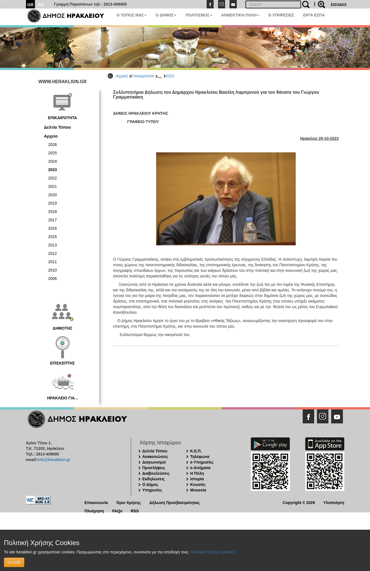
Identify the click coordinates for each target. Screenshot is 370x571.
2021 (52, 186)
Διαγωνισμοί (154, 462)
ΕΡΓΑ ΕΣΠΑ (314, 15)
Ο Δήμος (150, 484)
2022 (52, 178)
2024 (52, 161)
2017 (52, 220)
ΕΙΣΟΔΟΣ (339, 5)
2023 (170, 76)
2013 (52, 245)
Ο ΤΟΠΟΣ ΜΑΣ (132, 15)
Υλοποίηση (333, 502)
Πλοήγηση (94, 510)
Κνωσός (198, 484)
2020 (52, 195)
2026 (52, 144)
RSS (135, 510)
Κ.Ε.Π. (196, 451)
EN (41, 4)
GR (30, 4)
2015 (52, 236)
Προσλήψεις (153, 468)
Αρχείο (51, 136)
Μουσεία (198, 490)
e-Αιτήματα (200, 468)
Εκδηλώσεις (153, 479)
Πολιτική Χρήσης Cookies (212, 552)
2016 (52, 228)
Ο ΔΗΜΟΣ (166, 15)
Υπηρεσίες (152, 490)
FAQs (117, 510)
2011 (52, 262)
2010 (52, 270)
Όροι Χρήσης (128, 502)
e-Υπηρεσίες (202, 462)
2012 (52, 253)
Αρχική (122, 76)
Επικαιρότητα (142, 76)
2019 (52, 203)
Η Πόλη (197, 473)
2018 (52, 211)
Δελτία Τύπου (57, 127)
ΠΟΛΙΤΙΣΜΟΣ (198, 15)
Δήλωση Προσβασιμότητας (174, 502)
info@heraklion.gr (53, 459)
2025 (52, 153)
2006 (52, 278)
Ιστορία (197, 479)
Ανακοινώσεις (155, 456)
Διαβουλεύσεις (156, 473)
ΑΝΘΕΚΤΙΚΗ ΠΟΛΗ (240, 15)
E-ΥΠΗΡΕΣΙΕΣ (281, 15)
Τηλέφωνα (199, 456)
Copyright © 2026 (299, 502)
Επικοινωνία (96, 502)
